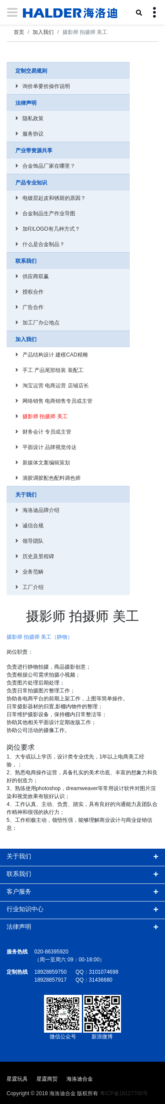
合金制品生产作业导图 (48, 213)
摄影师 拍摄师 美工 (45, 416)
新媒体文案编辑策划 (46, 463)
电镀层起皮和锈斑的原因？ (54, 198)
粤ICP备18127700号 (124, 1093)
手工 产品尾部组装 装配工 (53, 370)
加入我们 (43, 32)
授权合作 (33, 292)
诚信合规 (33, 526)
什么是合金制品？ (43, 244)
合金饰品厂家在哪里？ (48, 166)
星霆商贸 (47, 1079)
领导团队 (33, 541)
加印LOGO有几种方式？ (51, 229)
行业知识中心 (25, 909)
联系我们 (19, 873)
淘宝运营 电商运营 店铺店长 (55, 386)
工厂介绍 (33, 587)
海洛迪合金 (79, 1079)
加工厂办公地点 (40, 323)
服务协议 (33, 134)
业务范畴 (33, 572)
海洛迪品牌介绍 (40, 510)
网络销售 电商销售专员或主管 (57, 401)
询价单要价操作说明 (46, 86)
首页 (19, 32)
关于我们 (19, 856)
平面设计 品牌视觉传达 (49, 447)
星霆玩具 (17, 1079)
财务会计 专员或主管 (46, 432)
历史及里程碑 (38, 556)
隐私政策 (33, 118)
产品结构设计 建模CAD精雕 (55, 355)
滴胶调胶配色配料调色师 (51, 478)
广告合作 (33, 307)
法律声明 (19, 926)
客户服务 (19, 891)
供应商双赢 (35, 276)
